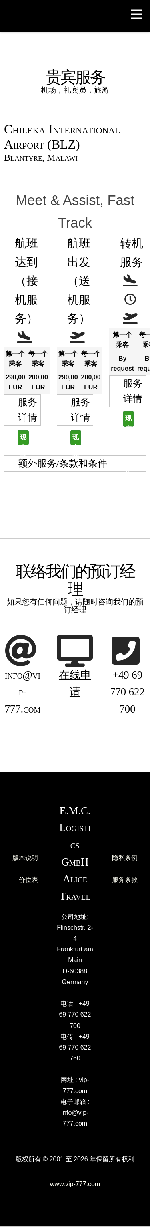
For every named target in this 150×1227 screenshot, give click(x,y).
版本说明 (25, 857)
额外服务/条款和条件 (62, 463)
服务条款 (125, 879)
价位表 (28, 879)
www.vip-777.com (75, 1184)
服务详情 (27, 410)
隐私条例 (125, 857)
